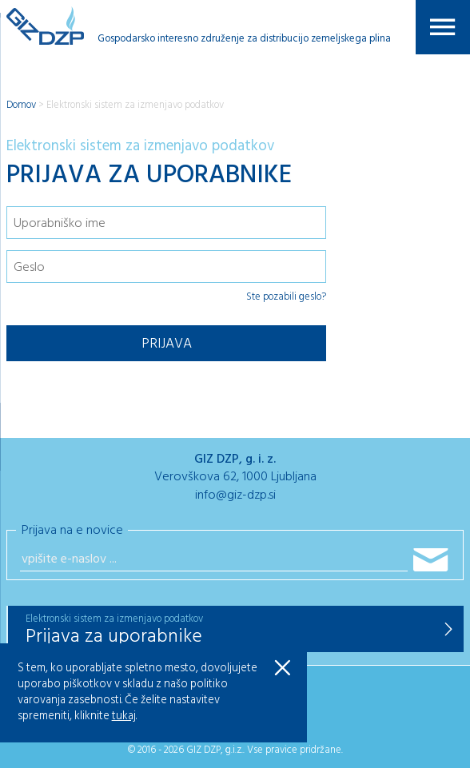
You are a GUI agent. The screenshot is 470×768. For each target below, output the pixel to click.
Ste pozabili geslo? (286, 297)
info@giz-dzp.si (235, 495)
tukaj (124, 716)
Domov (21, 105)
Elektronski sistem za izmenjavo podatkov (135, 105)
